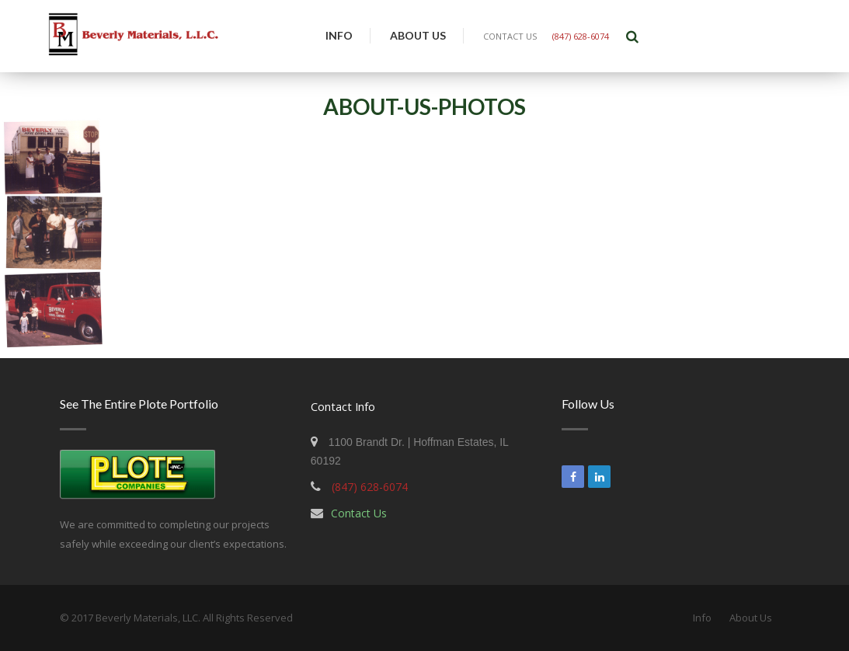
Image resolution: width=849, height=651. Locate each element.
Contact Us (359, 513)
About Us (418, 35)
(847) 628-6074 (580, 36)
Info (339, 35)
